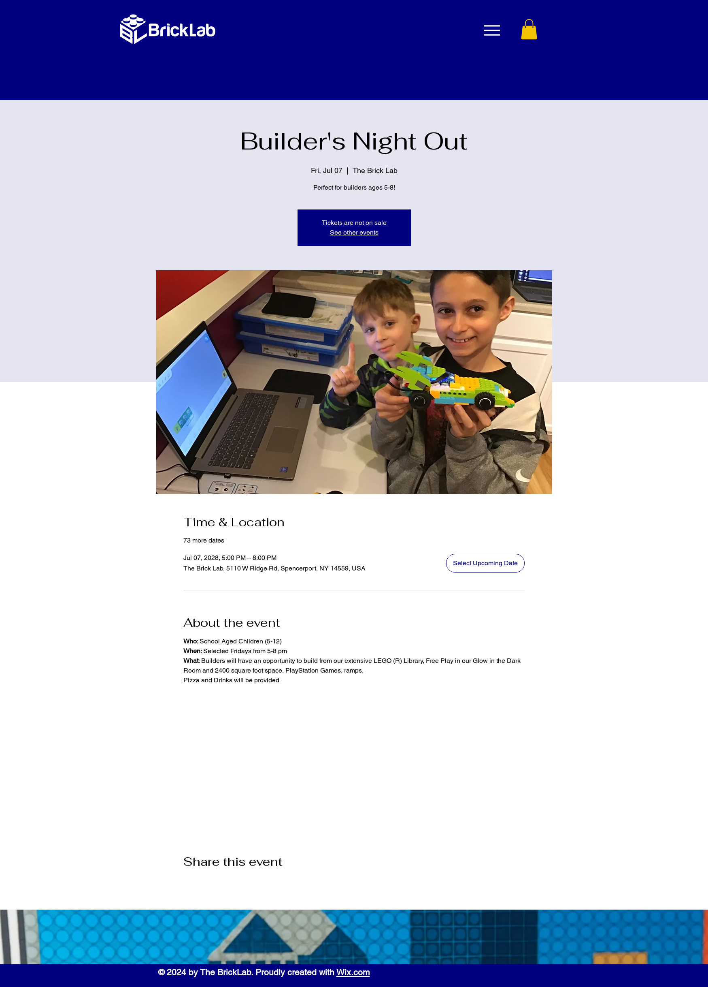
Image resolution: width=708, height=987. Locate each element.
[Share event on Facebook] (187, 883)
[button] (529, 29)
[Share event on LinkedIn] (227, 883)
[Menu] (492, 30)
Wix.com (353, 972)
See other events (354, 232)
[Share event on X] (207, 883)
